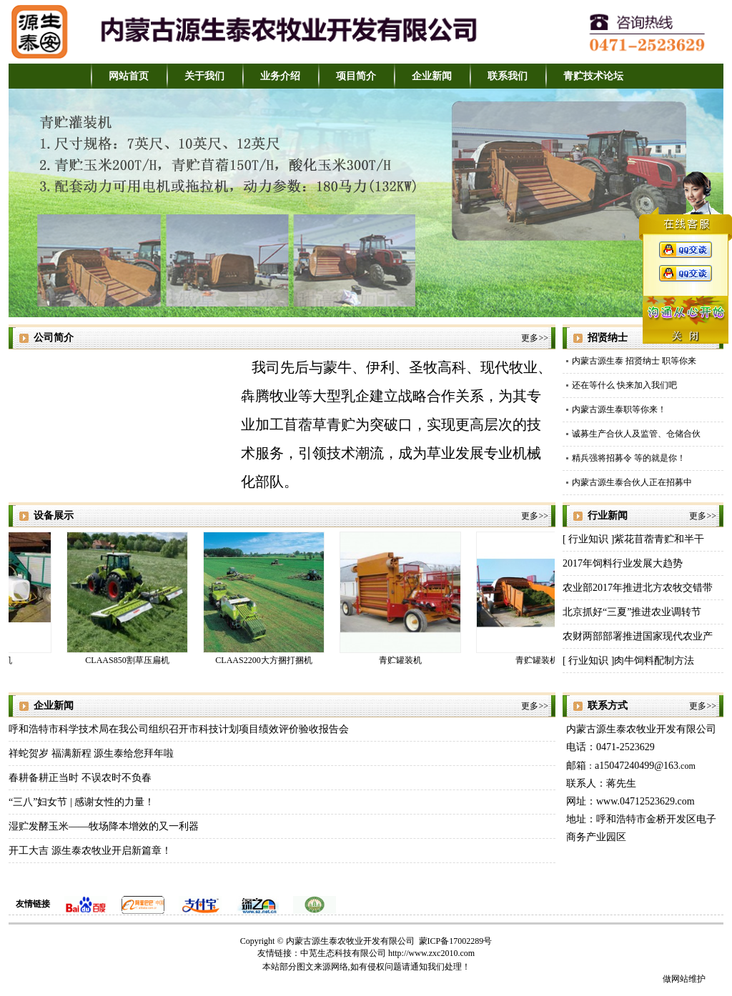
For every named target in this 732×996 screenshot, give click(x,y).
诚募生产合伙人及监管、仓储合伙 (636, 434)
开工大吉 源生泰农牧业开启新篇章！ (90, 850)
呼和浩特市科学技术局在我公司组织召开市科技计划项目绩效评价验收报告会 (179, 729)
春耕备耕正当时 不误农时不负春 (80, 777)
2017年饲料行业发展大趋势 (623, 563)
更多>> (534, 338)
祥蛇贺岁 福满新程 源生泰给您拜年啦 (91, 753)
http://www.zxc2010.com (431, 953)
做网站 (675, 979)
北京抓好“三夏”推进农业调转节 (632, 612)
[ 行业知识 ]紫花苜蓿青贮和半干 (633, 539)
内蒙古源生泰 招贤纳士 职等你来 (634, 361)
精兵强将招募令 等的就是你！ (629, 458)
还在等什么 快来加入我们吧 (624, 385)
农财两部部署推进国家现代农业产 (638, 636)
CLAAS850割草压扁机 (129, 660)
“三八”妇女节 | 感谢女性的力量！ (81, 802)
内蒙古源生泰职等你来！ (619, 409)
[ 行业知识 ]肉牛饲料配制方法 (628, 660)
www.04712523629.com (645, 801)
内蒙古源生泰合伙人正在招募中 (632, 482)
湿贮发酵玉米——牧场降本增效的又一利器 (104, 826)
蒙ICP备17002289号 (456, 941)
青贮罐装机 (402, 660)
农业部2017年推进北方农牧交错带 (638, 587)
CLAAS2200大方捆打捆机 (265, 660)
